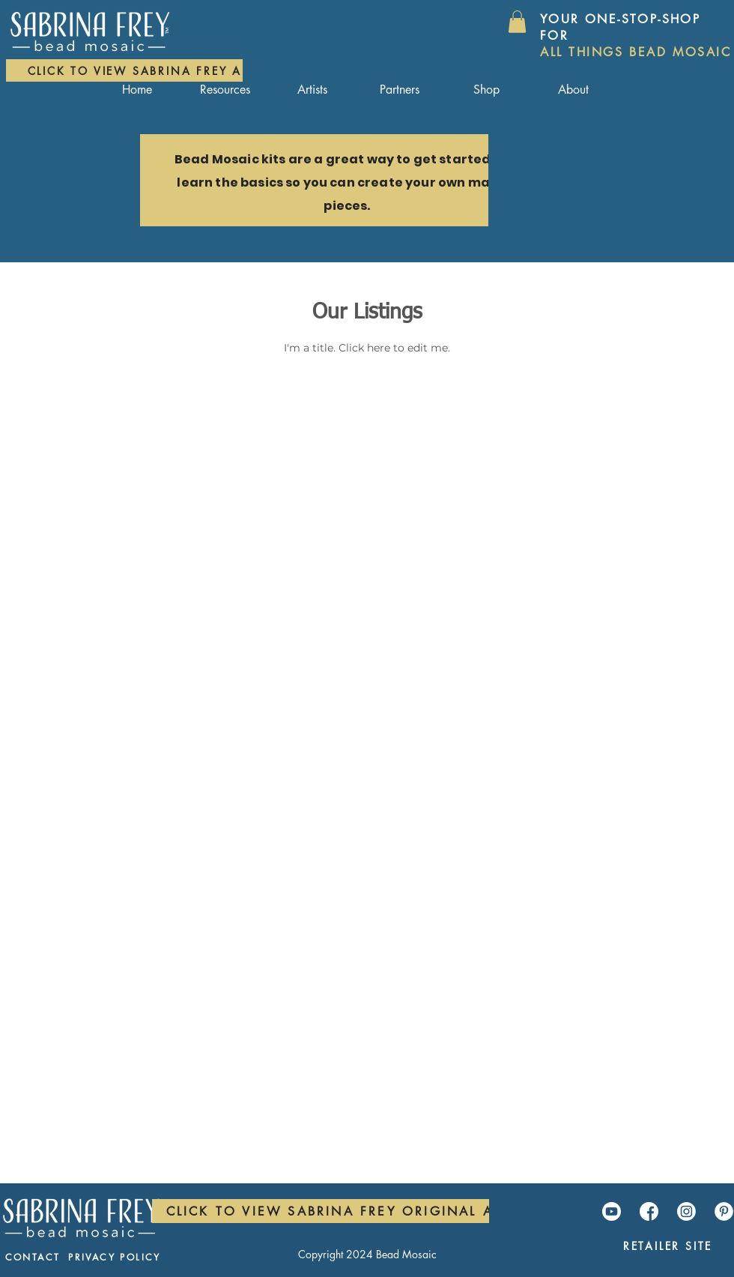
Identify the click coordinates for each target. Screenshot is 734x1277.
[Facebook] (649, 1211)
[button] (517, 21)
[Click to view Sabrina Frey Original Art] (338, 1211)
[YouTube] (611, 1211)
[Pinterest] (724, 1211)
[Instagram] (686, 1211)
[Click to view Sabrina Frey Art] (142, 70)
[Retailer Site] (667, 1246)
